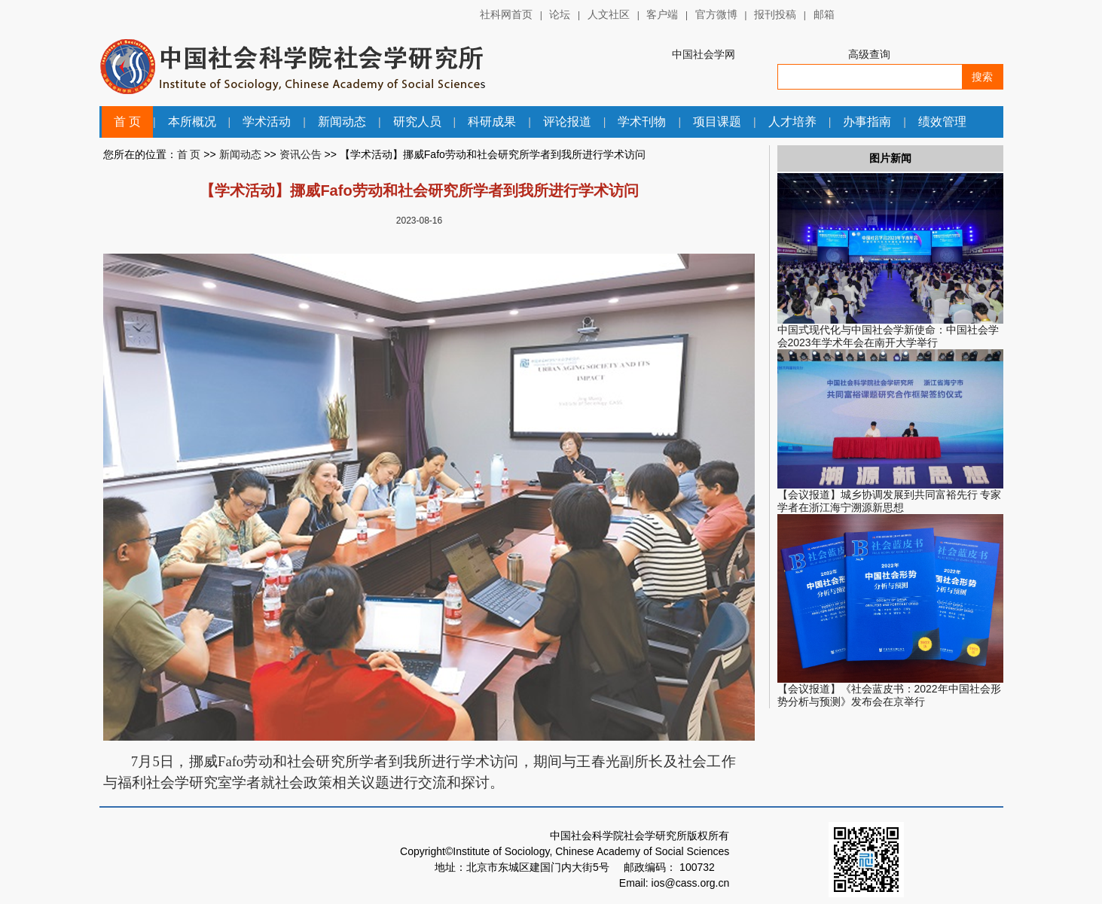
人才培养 (792, 121)
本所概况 (192, 121)
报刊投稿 (775, 14)
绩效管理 (942, 121)
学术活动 (267, 121)
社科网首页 (506, 14)
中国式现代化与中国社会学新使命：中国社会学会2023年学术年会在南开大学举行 (888, 336)
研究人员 (417, 121)
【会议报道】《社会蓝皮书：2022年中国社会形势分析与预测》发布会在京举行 (889, 695)
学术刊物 (642, 121)
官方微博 (716, 14)
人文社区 (609, 14)
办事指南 (867, 121)
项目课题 (717, 121)
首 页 (127, 121)
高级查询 (869, 54)
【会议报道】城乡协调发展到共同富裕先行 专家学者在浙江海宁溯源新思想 (889, 501)
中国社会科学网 (880, 15)
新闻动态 (342, 121)
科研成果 (492, 121)
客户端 (662, 14)
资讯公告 (300, 154)
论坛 (559, 14)
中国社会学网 (703, 54)
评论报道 (567, 121)
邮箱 (824, 14)
